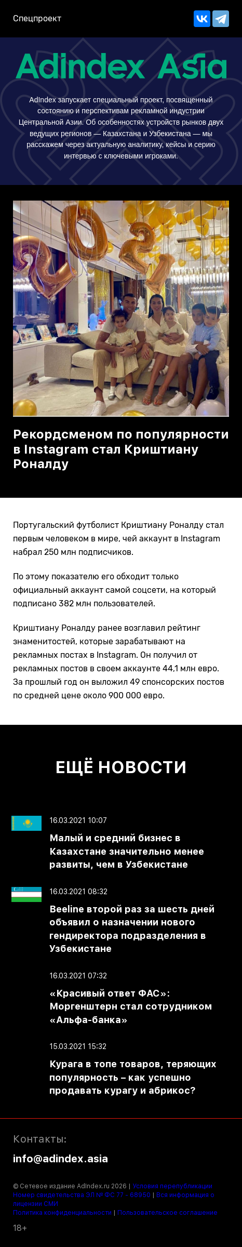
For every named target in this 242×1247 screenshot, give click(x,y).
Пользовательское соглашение (167, 1212)
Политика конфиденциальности (62, 1212)
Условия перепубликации (172, 1186)
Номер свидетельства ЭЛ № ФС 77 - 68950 (82, 1195)
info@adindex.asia (60, 1158)
